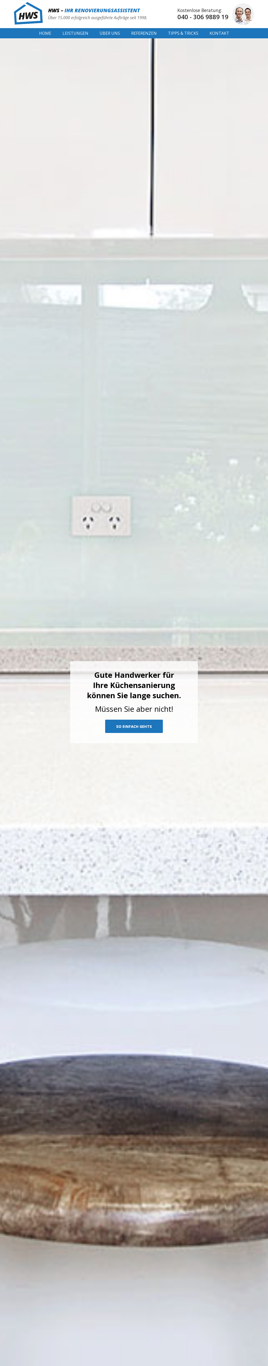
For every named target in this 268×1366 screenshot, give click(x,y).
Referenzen (144, 33)
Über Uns (110, 33)
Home (45, 33)
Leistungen (75, 33)
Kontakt (219, 33)
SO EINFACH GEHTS (134, 726)
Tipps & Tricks (183, 33)
